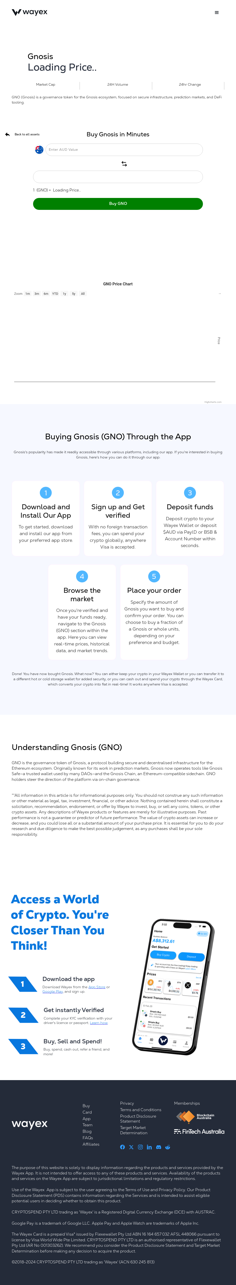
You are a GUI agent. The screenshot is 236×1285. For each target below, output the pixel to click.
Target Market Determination (133, 1130)
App (87, 1118)
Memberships (187, 1103)
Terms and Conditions (140, 1109)
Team (88, 1125)
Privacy (127, 1103)
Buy (86, 1105)
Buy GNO (118, 203)
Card (87, 1112)
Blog (87, 1131)
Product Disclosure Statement (138, 1119)
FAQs (88, 1137)
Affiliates (91, 1144)
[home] (29, 12)
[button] (216, 12)
